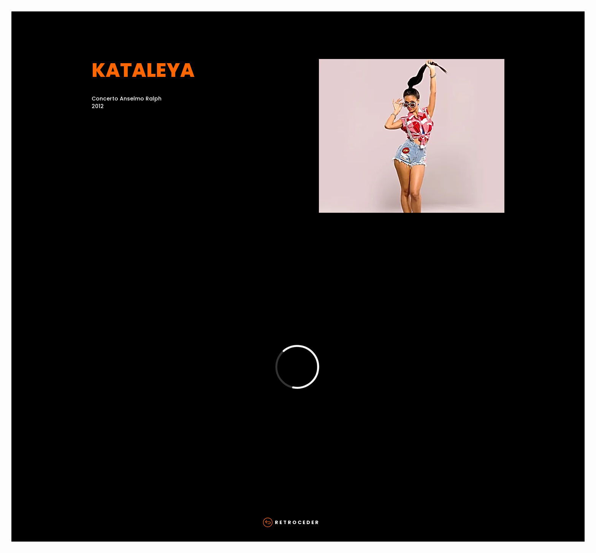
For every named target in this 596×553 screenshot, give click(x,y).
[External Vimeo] (297, 367)
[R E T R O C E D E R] (298, 522)
